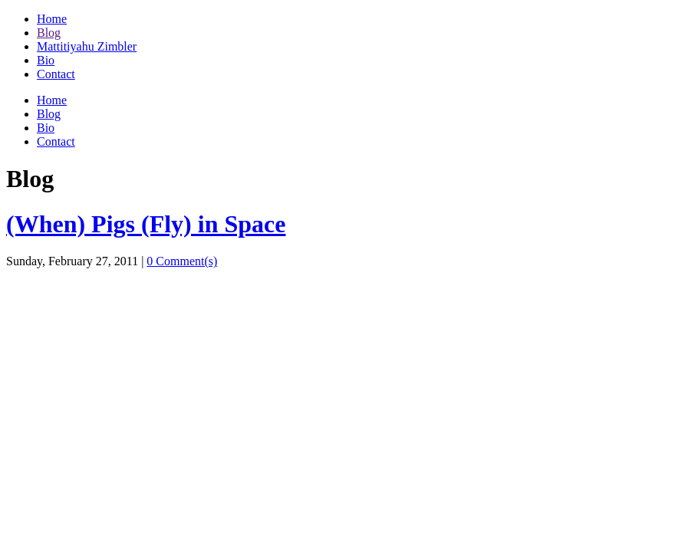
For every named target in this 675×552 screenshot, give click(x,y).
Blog (49, 32)
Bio (45, 60)
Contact (56, 73)
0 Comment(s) (182, 261)
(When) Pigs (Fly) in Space (145, 224)
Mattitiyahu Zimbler (87, 46)
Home (52, 18)
